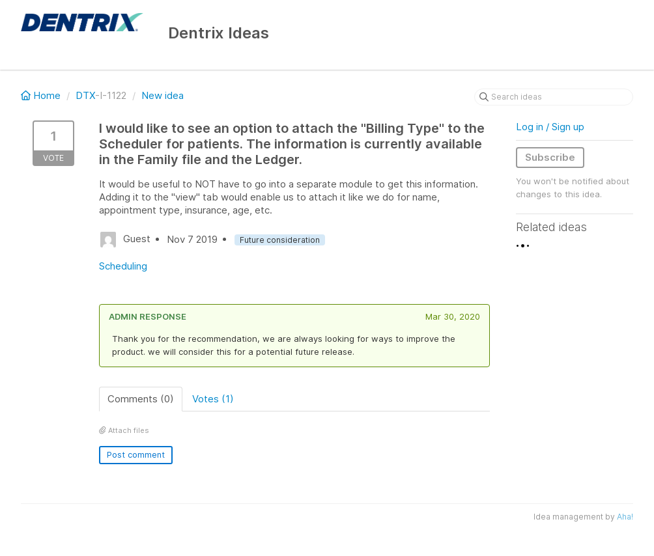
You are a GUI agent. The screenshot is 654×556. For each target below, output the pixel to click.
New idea (162, 95)
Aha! (625, 516)
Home (42, 95)
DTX (85, 95)
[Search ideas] (553, 97)
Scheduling (123, 266)
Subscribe (550, 157)
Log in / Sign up (550, 126)
